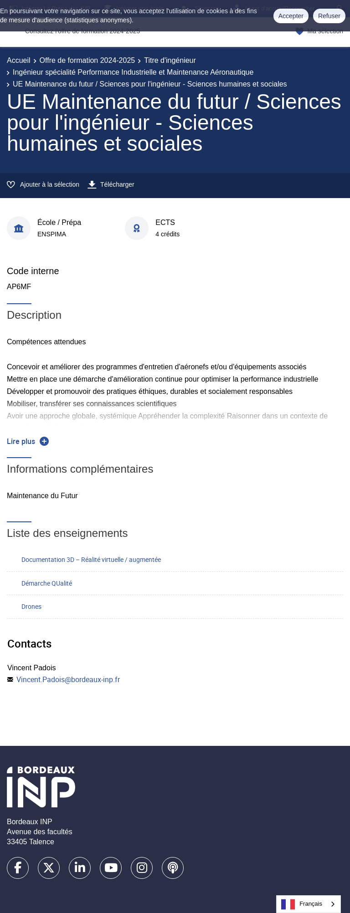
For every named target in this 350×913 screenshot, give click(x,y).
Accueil (19, 60)
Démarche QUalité (46, 583)
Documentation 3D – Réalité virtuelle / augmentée (91, 559)
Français (301, 904)
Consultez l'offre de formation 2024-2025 (82, 31)
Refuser (329, 16)
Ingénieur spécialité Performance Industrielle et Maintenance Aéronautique (133, 72)
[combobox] (308, 904)
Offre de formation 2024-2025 (87, 60)
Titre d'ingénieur (170, 60)
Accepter (291, 16)
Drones (31, 606)
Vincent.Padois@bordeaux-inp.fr (68, 679)
